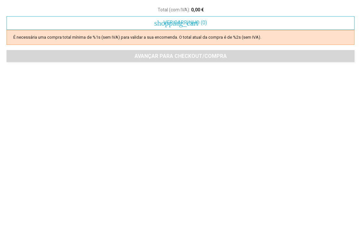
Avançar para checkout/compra (181, 56)
